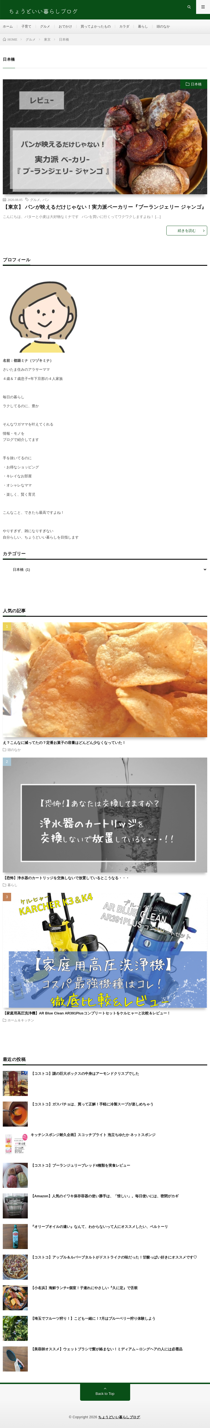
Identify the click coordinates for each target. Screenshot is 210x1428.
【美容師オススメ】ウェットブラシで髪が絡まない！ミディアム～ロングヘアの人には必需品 (106, 1349)
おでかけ (65, 26)
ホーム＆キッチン (21, 1020)
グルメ (45, 26)
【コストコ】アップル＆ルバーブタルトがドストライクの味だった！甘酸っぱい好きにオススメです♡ (114, 1257)
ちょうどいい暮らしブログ (119, 1417)
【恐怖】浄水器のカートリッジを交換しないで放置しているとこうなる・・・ (66, 878)
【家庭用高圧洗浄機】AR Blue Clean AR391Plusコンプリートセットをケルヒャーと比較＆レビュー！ (87, 1013)
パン (46, 199)
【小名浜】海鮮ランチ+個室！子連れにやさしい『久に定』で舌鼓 (84, 1288)
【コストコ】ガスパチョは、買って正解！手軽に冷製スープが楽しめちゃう (92, 1104)
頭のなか (163, 26)
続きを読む (187, 230)
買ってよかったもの (96, 26)
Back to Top (105, 1394)
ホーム (8, 26)
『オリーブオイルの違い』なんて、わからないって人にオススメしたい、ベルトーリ (99, 1227)
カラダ (124, 26)
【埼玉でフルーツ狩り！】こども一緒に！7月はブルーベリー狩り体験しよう (93, 1318)
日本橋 (196, 84)
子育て (26, 26)
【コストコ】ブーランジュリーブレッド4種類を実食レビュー (80, 1165)
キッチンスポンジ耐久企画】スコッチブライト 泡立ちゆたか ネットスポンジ (93, 1135)
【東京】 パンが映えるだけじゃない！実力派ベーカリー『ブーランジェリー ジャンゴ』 (105, 207)
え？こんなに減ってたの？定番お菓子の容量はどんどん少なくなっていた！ (64, 743)
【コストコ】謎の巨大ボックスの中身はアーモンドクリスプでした (85, 1073)
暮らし (143, 26)
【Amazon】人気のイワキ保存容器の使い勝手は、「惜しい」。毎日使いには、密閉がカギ (105, 1196)
